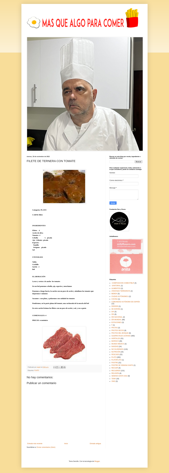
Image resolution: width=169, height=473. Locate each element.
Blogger (97, 461)
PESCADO (115, 354)
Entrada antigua (95, 443)
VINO (113, 381)
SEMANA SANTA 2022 (119, 376)
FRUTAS (114, 328)
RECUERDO (116, 371)
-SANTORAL (115, 286)
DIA (112, 312)
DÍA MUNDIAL (116, 320)
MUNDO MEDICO (117, 344)
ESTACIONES (116, 322)
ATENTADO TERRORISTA (120, 291)
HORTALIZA (115, 338)
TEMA (113, 379)
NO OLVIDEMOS (117, 349)
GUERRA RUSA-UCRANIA (120, 336)
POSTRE (114, 363)
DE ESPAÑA (115, 309)
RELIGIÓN (115, 373)
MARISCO (115, 341)
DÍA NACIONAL (116, 317)
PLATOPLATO (116, 360)
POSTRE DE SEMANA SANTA (122, 365)
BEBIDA (114, 294)
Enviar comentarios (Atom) (46, 447)
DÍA (112, 314)
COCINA (114, 299)
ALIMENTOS (116, 288)
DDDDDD (114, 306)
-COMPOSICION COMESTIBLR (122, 283)
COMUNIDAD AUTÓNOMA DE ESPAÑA (125, 302)
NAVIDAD (114, 346)
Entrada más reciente (34, 443)
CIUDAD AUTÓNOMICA (120, 296)
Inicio (66, 443)
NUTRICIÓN (115, 352)
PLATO (36, 370)
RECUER (114, 368)
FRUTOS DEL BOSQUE (120, 333)
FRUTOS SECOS (117, 330)
